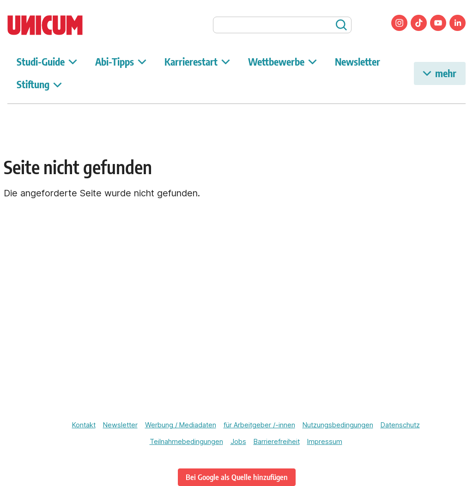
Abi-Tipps (120, 61)
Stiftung (39, 84)
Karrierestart (197, 61)
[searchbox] (282, 25)
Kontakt (84, 425)
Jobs (238, 441)
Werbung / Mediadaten (180, 425)
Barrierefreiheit (277, 441)
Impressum (324, 441)
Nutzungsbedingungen (338, 425)
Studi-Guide (47, 61)
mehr (439, 73)
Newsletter (357, 61)
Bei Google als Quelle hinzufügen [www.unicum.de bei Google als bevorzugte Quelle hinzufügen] (237, 477)
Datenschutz (400, 425)
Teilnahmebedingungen (186, 441)
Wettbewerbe (282, 61)
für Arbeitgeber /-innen (259, 425)
